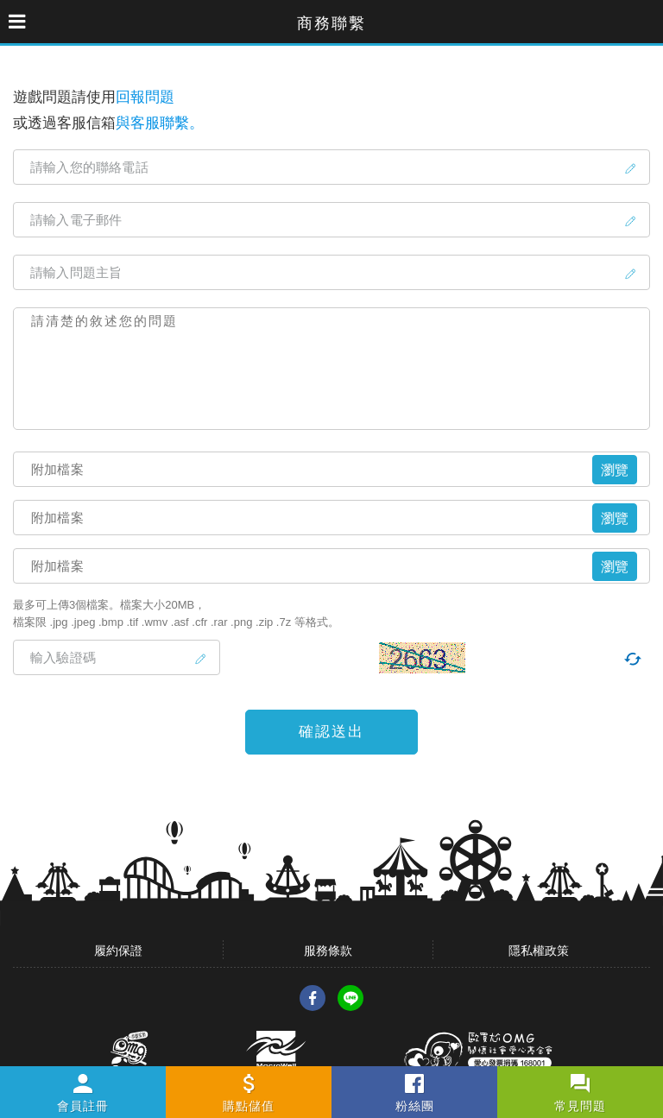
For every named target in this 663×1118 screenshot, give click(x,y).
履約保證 (118, 950)
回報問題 (145, 97)
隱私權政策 (538, 950)
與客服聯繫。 (160, 123)
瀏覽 (614, 470)
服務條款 (328, 950)
